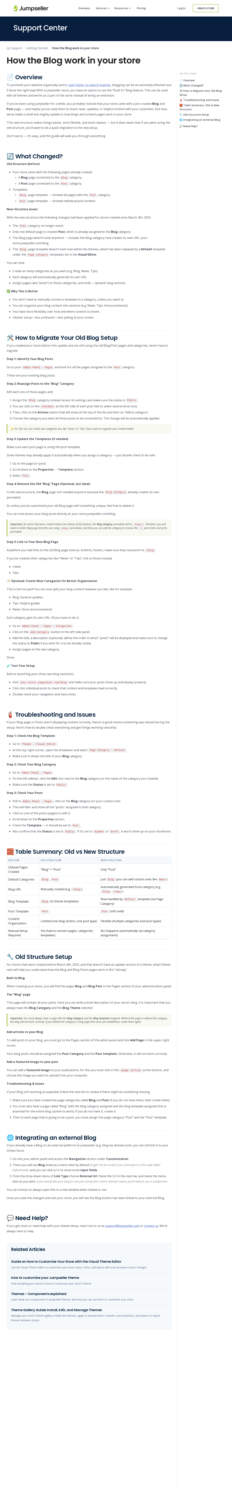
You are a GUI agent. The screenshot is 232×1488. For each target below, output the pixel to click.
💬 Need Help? (188, 126)
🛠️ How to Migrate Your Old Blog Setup (200, 93)
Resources (122, 11)
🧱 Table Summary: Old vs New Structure (199, 107)
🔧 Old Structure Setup (194, 114)
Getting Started (37, 48)
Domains (84, 8)
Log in (181, 8)
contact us (151, 1226)
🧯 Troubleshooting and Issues (199, 100)
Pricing (141, 8)
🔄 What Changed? (191, 85)
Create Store (205, 8)
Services (103, 11)
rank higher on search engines (89, 85)
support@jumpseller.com (122, 1226)
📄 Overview (187, 80)
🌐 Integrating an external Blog (199, 119)
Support (14, 48)
